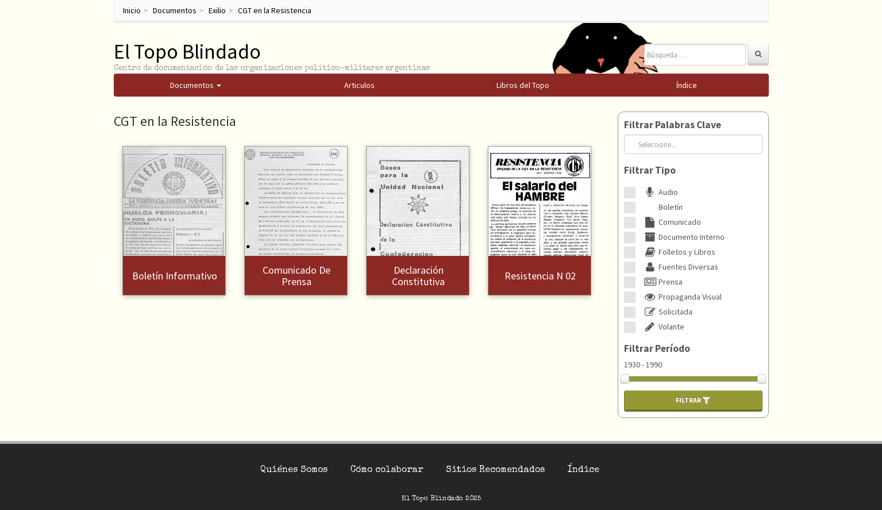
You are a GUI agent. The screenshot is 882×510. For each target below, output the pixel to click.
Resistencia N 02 (540, 275)
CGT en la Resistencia (274, 10)
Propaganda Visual (681, 297)
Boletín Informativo (174, 275)
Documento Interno (683, 237)
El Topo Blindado (187, 51)
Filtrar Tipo (650, 170)
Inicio (132, 10)
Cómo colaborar (387, 470)
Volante (662, 326)
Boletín (662, 207)
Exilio (217, 10)
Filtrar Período (657, 348)
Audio (659, 192)
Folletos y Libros (678, 252)
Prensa (662, 282)
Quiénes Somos (294, 470)
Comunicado (671, 222)
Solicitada (666, 311)
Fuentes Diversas (679, 267)
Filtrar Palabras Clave (672, 124)
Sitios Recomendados (495, 470)
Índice (583, 470)
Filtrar (693, 400)
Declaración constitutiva (418, 275)
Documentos (175, 10)
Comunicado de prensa (296, 275)
